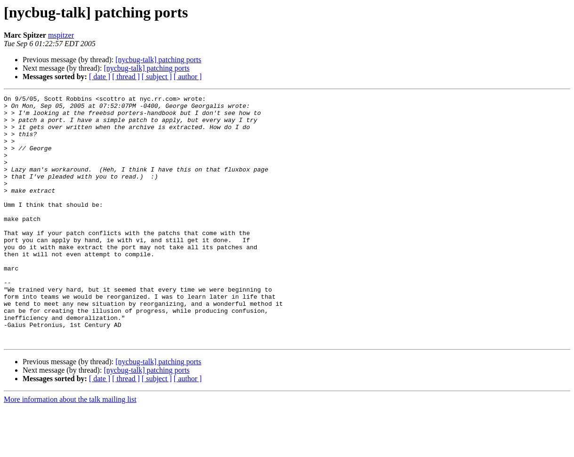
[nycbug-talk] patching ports (158, 60)
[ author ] (188, 77)
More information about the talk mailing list (70, 449)
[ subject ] (157, 77)
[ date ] (99, 77)
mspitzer (61, 35)
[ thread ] (126, 77)
